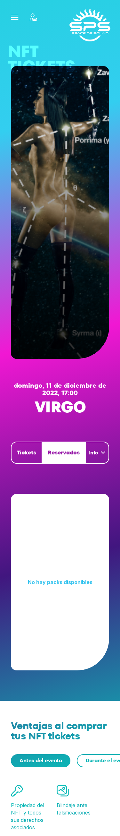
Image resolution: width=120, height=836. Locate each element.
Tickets (26, 452)
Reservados (64, 452)
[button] (14, 17)
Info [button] (93, 452)
